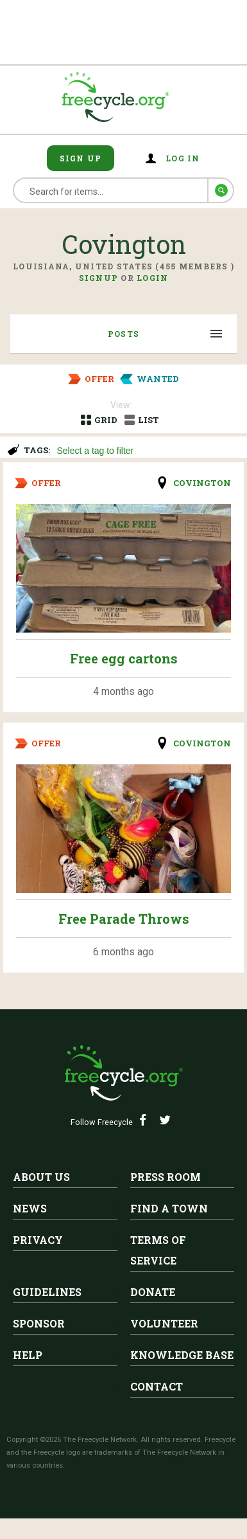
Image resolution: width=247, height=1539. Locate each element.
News (30, 1208)
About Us (41, 1177)
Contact (156, 1386)
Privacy (38, 1239)
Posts (123, 333)
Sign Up (81, 158)
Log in (183, 158)
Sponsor (39, 1323)
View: (121, 405)
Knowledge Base (182, 1355)
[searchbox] (144, 452)
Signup (99, 278)
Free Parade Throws (123, 918)
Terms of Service (158, 1250)
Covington (202, 483)
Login (152, 278)
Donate (152, 1292)
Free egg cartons (124, 658)
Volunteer (164, 1323)
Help (27, 1355)
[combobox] (146, 449)
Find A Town (169, 1208)
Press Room (165, 1177)
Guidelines (47, 1292)
